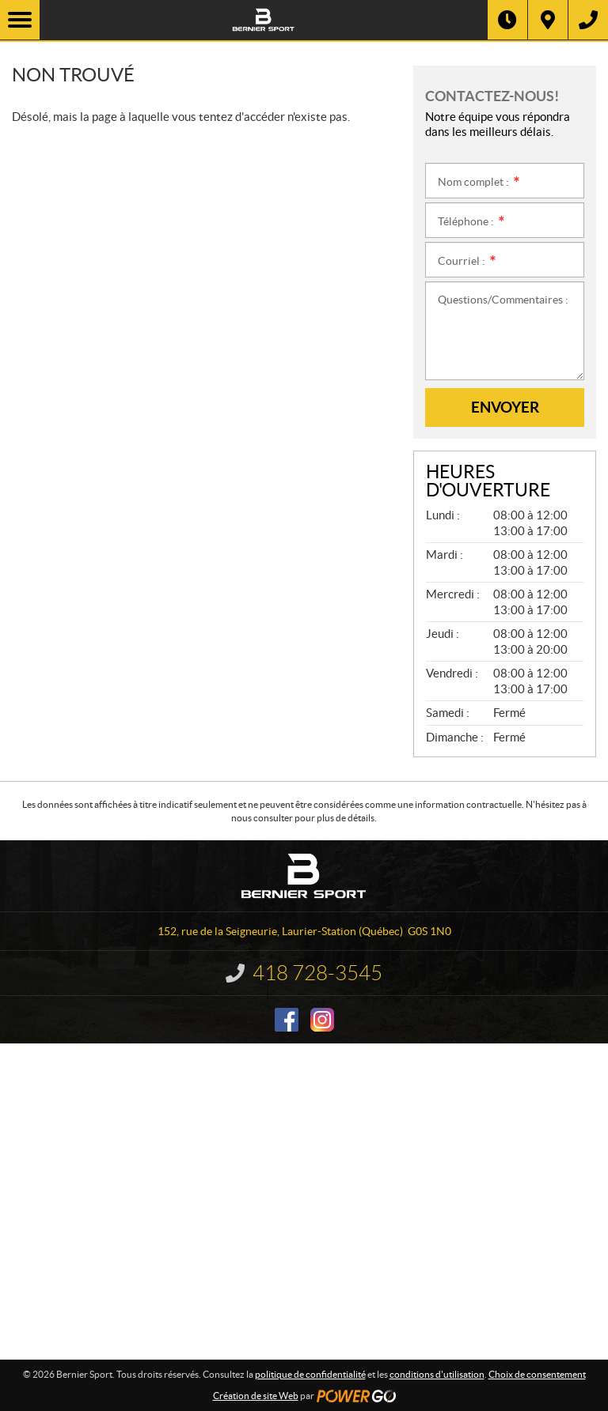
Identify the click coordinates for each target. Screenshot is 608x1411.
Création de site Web (255, 1395)
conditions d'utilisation (437, 1374)
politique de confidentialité (310, 1374)
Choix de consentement (537, 1374)
